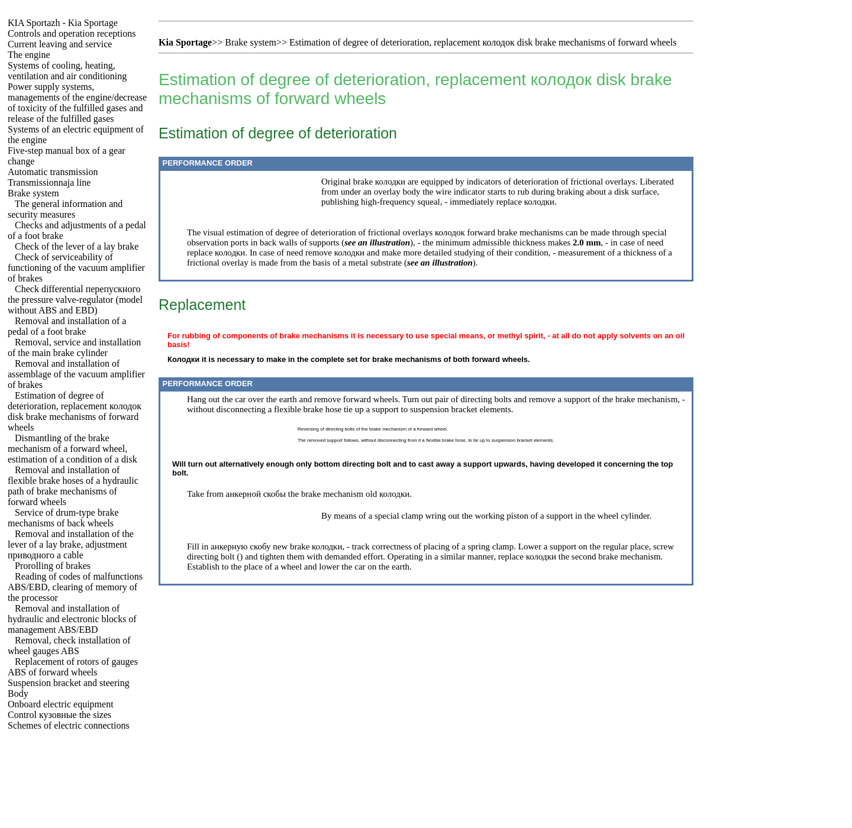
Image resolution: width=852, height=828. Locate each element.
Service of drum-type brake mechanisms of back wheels (63, 517)
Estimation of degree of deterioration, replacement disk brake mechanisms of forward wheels (74, 411)
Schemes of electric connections (69, 725)
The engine (29, 55)
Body (18, 693)
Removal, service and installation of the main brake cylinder (74, 347)
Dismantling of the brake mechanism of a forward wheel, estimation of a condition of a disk (72, 448)
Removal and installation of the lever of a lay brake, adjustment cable (71, 544)
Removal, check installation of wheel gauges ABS (69, 645)
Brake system (33, 193)
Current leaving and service (60, 44)
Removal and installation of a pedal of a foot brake (67, 326)
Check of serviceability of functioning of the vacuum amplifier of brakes (76, 267)
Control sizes (59, 715)
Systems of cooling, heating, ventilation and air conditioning (67, 70)
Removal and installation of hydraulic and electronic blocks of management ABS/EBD (72, 619)
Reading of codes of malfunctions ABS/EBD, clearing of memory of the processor (75, 587)
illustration (390, 242)
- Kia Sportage (63, 23)
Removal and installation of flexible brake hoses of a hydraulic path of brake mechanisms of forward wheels (73, 486)
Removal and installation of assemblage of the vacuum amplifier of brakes (76, 374)
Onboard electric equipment (61, 704)
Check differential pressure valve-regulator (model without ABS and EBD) (75, 299)
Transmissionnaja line (49, 182)
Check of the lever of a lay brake (76, 246)
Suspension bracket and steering (69, 683)
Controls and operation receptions (71, 33)
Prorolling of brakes (53, 566)
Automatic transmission (53, 172)
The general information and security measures (65, 209)
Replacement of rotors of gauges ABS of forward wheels (73, 666)
